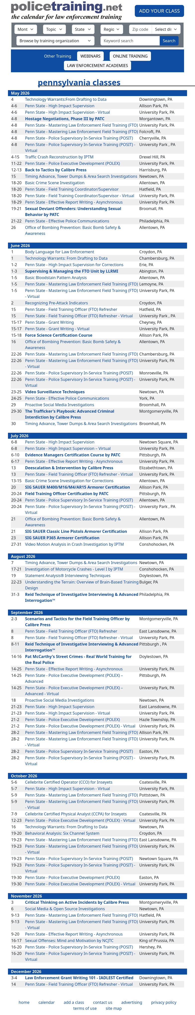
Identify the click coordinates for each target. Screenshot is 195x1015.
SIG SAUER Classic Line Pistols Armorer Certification (76, 531)
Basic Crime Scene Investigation (55, 182)
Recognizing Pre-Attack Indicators (56, 303)
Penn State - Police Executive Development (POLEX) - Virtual (80, 726)
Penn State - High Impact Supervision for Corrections (74, 264)
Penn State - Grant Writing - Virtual (57, 328)
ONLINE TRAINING (130, 56)
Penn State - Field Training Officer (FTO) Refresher (71, 309)
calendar (47, 1002)
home (24, 1002)
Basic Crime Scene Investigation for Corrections (69, 480)
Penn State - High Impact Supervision (60, 106)
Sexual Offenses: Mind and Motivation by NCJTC (69, 940)
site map (114, 1008)
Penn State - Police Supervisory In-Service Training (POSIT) (79, 138)
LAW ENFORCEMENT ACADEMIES (97, 65)
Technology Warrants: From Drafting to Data (66, 258)
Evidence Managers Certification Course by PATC (72, 455)
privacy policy (163, 1002)
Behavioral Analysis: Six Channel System (62, 833)
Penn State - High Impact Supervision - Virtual (67, 112)
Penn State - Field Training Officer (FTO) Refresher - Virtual (79, 316)
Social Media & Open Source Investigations (65, 908)
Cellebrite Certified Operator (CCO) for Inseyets (68, 782)
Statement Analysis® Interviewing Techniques (68, 575)
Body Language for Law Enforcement (59, 251)
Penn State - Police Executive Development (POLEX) (72, 163)
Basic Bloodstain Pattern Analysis (56, 277)
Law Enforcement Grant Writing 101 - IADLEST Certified (79, 977)
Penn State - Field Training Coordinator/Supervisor (72, 189)
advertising (131, 1002)
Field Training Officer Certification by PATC (67, 493)
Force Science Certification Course (59, 335)
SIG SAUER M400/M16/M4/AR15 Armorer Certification (77, 487)
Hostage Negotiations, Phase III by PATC (64, 118)
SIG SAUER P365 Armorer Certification (62, 538)
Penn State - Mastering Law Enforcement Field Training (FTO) (81, 125)
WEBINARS (90, 56)
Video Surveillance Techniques (55, 392)
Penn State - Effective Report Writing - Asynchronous (74, 202)
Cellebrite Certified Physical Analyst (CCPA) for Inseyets (76, 814)
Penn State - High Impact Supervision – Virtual (68, 448)
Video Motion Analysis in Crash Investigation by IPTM (74, 544)
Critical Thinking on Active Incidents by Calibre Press (77, 902)
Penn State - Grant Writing (49, 322)
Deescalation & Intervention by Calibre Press (69, 468)
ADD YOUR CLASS (159, 10)
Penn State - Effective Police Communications (67, 221)
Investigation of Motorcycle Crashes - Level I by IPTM (74, 569)
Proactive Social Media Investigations (59, 404)
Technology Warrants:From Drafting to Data (66, 99)
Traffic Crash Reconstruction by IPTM (59, 157)
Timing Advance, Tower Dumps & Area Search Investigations (81, 176)
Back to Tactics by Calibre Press (56, 170)
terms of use (85, 1008)
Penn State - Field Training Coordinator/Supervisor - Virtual (79, 195)
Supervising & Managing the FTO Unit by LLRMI (71, 271)
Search (169, 40)
